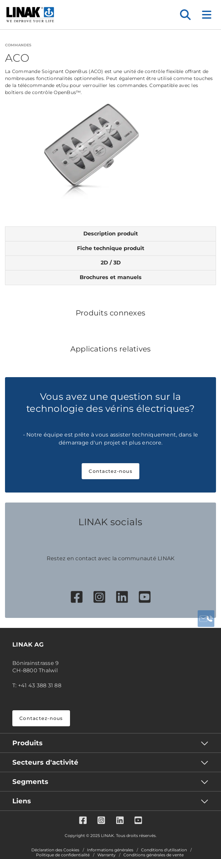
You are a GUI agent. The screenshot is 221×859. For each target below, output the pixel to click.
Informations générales (110, 850)
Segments (30, 782)
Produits (27, 743)
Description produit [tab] (110, 233)
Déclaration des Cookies (55, 850)
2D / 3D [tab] (111, 262)
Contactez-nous (110, 471)
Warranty (106, 855)
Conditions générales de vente (153, 855)
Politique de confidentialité (63, 855)
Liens (21, 801)
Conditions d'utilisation (164, 850)
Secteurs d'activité (45, 762)
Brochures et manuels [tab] (111, 277)
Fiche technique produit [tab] (110, 248)
